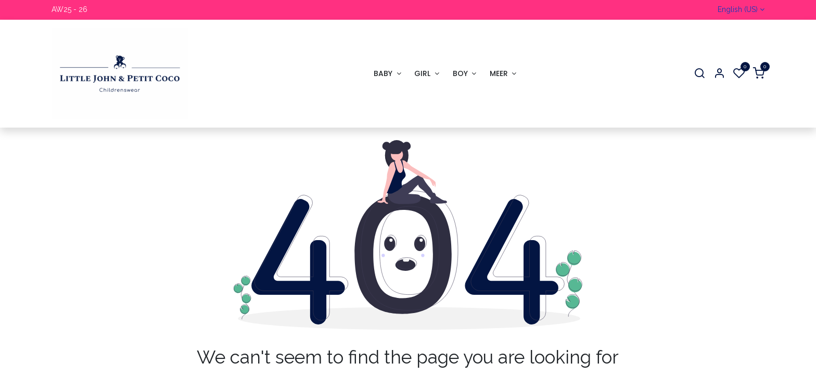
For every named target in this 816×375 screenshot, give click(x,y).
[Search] (699, 73)
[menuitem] (387, 73)
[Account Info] (719, 73)
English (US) (738, 9)
